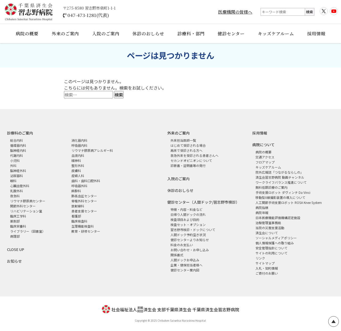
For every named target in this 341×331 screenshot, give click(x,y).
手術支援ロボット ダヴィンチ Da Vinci (282, 192)
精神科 (76, 160)
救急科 (15, 196)
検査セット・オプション (188, 224)
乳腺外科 (16, 190)
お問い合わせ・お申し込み (189, 250)
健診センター (231, 33)
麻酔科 (76, 190)
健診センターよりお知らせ (189, 239)
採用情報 (316, 33)
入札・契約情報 (266, 268)
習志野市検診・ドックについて (192, 229)
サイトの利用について (271, 253)
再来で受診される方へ (186, 150)
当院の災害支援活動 (269, 227)
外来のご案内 (65, 33)
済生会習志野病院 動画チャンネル (279, 177)
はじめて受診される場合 (188, 145)
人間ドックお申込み (184, 260)
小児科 (15, 160)
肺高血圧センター (84, 196)
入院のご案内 (105, 33)
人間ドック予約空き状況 (188, 234)
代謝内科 (16, 155)
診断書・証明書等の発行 (188, 165)
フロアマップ (265, 162)
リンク (260, 258)
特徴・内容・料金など (186, 209)
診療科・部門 (191, 33)
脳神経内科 (18, 150)
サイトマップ (265, 263)
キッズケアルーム (276, 33)
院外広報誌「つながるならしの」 (279, 172)
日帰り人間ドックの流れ (188, 214)
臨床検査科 (79, 221)
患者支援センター (84, 211)
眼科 (13, 180)
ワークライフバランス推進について (281, 182)
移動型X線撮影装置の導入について (280, 197)
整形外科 (77, 165)
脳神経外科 (18, 170)
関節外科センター (23, 206)
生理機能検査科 (82, 226)
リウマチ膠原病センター (27, 201)
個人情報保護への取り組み (274, 243)
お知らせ (14, 261)
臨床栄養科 (18, 226)
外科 (13, 165)
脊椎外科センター (84, 201)
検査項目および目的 (184, 219)
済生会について (266, 233)
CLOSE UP (15, 249)
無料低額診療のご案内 (271, 187)
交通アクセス (264, 157)
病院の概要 (27, 33)
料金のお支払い (181, 244)
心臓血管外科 (19, 185)
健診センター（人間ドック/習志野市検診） (203, 202)
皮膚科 (76, 170)
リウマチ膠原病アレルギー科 (92, 150)
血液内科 (77, 155)
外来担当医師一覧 (183, 140)
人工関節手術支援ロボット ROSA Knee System (288, 202)
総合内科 (16, 140)
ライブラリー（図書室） (27, 231)
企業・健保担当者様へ (186, 265)
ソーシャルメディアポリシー (276, 238)
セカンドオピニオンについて (191, 160)
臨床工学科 (18, 216)
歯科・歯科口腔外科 (85, 180)
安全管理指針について (271, 248)
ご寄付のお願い (266, 273)
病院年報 (261, 212)
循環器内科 (18, 145)
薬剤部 (15, 221)
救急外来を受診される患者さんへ (194, 155)
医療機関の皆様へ (235, 12)
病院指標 (261, 207)
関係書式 (176, 255)
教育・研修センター (85, 231)
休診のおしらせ (148, 33)
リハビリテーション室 (26, 211)
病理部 (15, 236)
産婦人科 (77, 175)
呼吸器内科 (79, 145)
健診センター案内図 (184, 270)
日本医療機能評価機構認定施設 (277, 217)
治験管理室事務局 (268, 222)
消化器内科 (79, 140)
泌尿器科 (16, 175)
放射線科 (77, 206)
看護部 (76, 216)
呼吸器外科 (79, 185)
